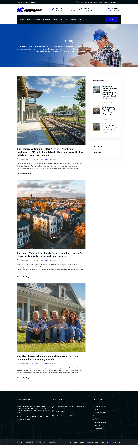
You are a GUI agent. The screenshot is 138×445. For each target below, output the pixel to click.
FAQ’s (66, 19)
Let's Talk (111, 19)
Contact (73, 19)
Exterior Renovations (101, 412)
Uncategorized (51, 159)
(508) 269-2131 (60, 411)
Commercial (98, 428)
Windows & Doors (100, 422)
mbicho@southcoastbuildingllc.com (94, 11)
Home (22, 19)
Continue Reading (23, 173)
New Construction (100, 406)
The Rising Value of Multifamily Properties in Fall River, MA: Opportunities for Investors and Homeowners (49, 254)
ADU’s (97, 409)
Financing (46, 19)
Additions (98, 419)
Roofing (97, 425)
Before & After (57, 19)
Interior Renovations (101, 416)
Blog (80, 19)
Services (36, 19)
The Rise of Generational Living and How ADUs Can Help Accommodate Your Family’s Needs (47, 358)
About (29, 19)
